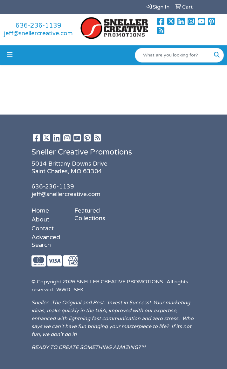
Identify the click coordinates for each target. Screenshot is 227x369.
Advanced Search (45, 241)
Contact (42, 228)
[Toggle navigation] (10, 55)
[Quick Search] (172, 55)
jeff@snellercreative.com (38, 33)
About (40, 219)
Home (40, 210)
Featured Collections (89, 214)
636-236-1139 (38, 26)
